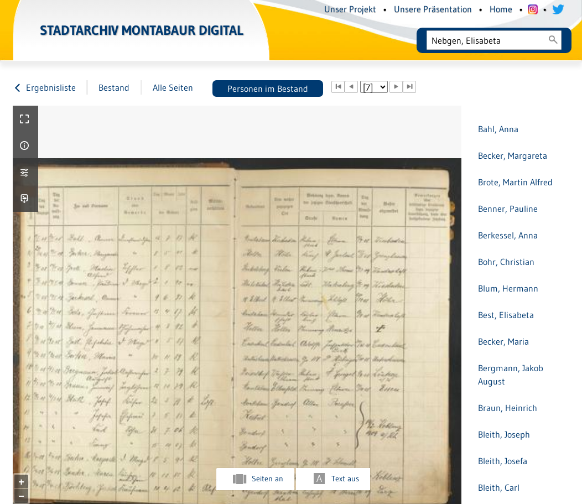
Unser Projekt (350, 8)
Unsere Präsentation (433, 8)
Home (501, 8)
